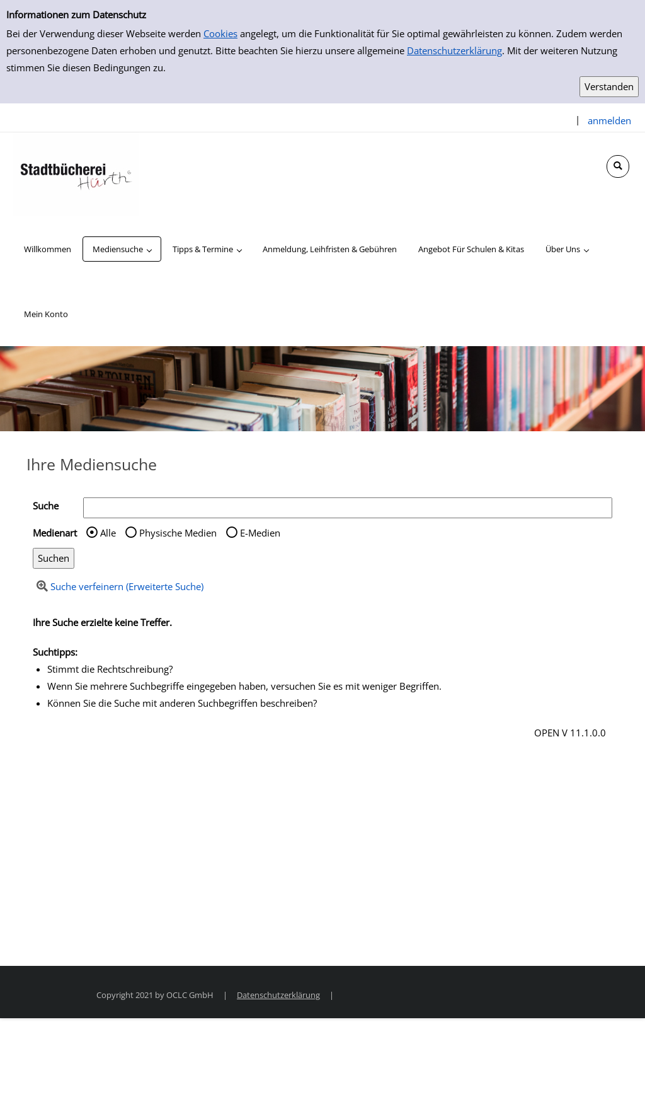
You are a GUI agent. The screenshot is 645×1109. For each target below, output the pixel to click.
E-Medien (260, 532)
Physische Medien (178, 532)
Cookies (220, 33)
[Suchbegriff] (347, 507)
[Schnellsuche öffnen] (618, 166)
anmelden (609, 120)
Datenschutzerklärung (454, 50)
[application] (122, 249)
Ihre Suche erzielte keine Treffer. (102, 622)
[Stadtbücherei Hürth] (76, 173)
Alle (108, 532)
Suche (46, 505)
